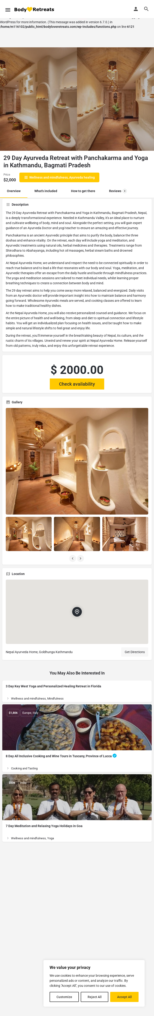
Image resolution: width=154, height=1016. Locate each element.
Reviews (118, 191)
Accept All (124, 997)
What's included (45, 191)
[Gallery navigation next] (81, 558)
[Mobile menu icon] (8, 9)
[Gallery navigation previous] (73, 558)
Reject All (95, 997)
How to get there (83, 191)
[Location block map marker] (77, 612)
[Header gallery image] (38, 99)
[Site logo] (34, 9)
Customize (64, 997)
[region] (94, 983)
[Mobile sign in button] (136, 9)
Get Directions (135, 652)
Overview (14, 191)
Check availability (77, 384)
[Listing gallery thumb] (77, 461)
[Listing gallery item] (29, 534)
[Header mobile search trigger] (146, 9)
